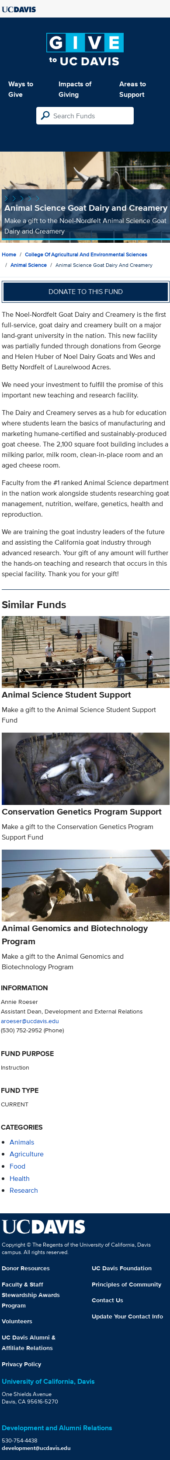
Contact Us (107, 1300)
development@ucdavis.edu (36, 1448)
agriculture (27, 1154)
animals (22, 1142)
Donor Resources (26, 1268)
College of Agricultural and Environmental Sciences (86, 254)
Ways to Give (20, 89)
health (20, 1178)
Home (9, 254)
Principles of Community (126, 1284)
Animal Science (28, 265)
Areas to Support (132, 89)
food (17, 1166)
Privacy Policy (21, 1364)
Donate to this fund (86, 292)
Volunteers (17, 1321)
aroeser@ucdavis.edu (30, 1020)
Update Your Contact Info (127, 1316)
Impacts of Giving (75, 89)
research (24, 1190)
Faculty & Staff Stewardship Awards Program (31, 1295)
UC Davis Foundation (122, 1268)
